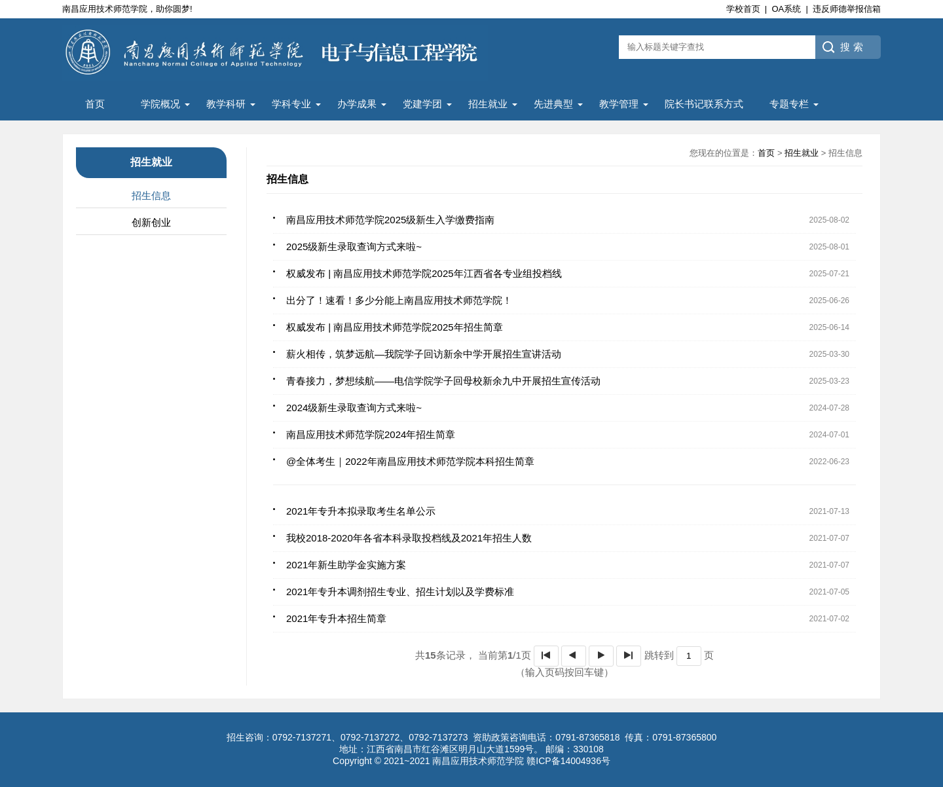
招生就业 (488, 103)
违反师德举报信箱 (847, 9)
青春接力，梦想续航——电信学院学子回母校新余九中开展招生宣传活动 (443, 380)
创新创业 (151, 222)
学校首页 (743, 9)
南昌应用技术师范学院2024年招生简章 (370, 434)
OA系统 (786, 9)
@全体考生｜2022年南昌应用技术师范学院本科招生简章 (410, 461)
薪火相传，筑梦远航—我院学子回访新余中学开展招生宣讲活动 (423, 353)
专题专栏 (789, 103)
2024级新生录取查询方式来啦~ (354, 407)
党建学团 (422, 103)
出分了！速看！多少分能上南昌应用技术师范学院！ (399, 300)
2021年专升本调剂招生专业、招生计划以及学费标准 (400, 591)
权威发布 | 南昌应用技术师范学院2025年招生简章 (394, 327)
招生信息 (151, 195)
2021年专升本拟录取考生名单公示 (360, 511)
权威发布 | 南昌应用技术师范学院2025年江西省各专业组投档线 (424, 273)
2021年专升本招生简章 (336, 618)
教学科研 (226, 103)
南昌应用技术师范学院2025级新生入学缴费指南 (390, 219)
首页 (95, 103)
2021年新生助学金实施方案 (346, 564)
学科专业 (291, 103)
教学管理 (618, 103)
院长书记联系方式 (704, 103)
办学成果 (357, 103)
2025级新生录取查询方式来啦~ (354, 246)
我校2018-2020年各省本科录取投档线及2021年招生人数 (409, 537)
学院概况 (160, 103)
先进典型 (553, 103)
